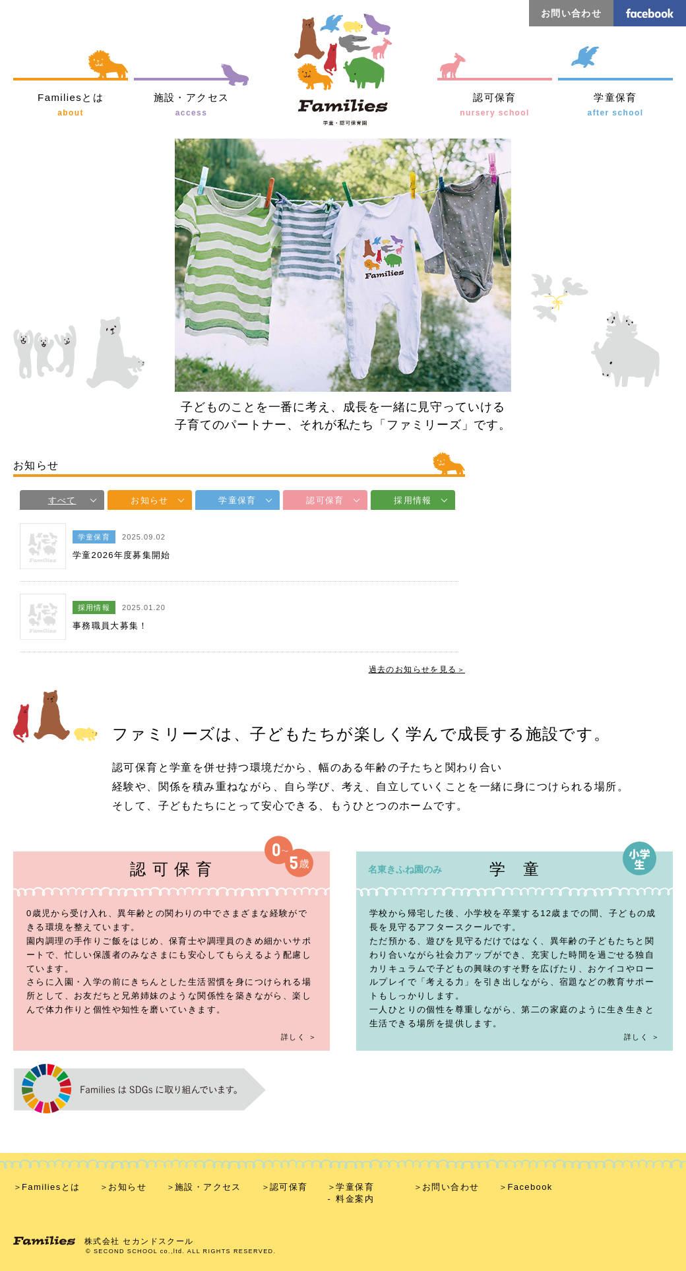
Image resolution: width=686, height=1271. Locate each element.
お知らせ (149, 500)
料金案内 (355, 1199)
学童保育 (237, 500)
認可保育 (325, 500)
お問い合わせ (571, 13)
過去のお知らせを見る (413, 669)
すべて (62, 500)
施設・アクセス (208, 1187)
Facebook (529, 1187)
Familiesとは (51, 1187)
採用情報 (412, 500)
